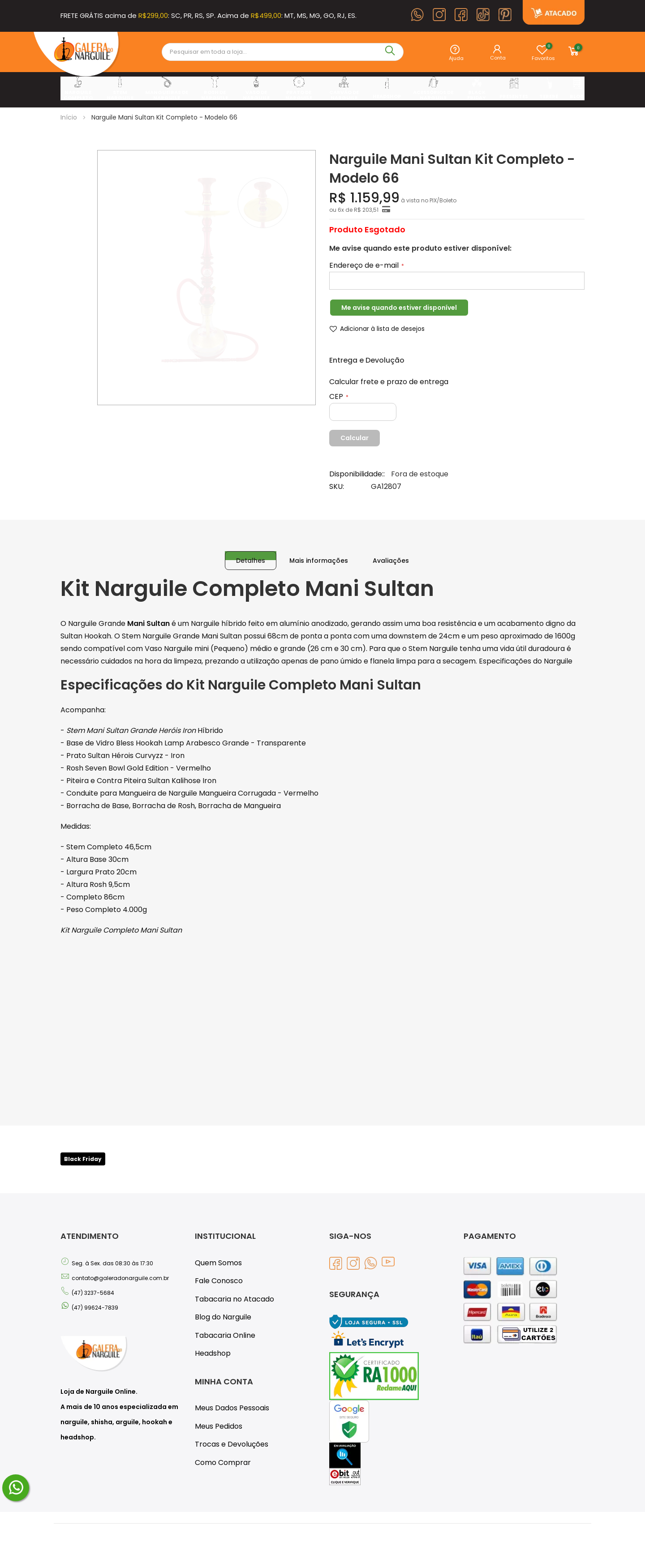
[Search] (392, 52)
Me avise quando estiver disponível (394, 308)
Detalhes (254, 552)
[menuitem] (77, 89)
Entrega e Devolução (362, 360)
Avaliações (385, 552)
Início (67, 117)
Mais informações (318, 552)
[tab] (254, 552)
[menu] (322, 89)
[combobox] (273, 52)
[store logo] (77, 55)
